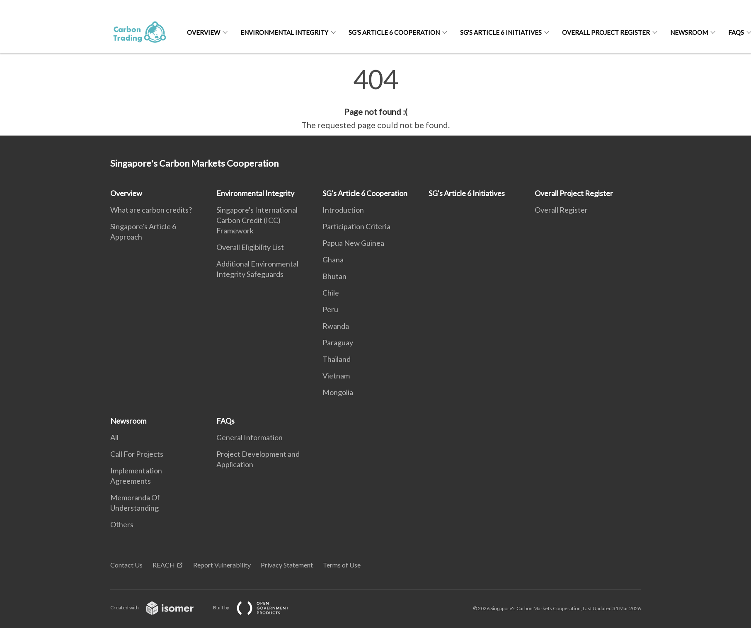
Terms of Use (342, 565)
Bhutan (334, 276)
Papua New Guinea (353, 242)
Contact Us (126, 565)
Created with (158, 607)
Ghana (333, 259)
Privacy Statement (287, 565)
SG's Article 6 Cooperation (394, 32)
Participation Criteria (356, 226)
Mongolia (337, 392)
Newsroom (689, 32)
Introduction (343, 209)
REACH (164, 565)
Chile (330, 292)
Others (121, 524)
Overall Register (561, 209)
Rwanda (335, 325)
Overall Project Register (606, 32)
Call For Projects (136, 453)
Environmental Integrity (284, 32)
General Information (249, 437)
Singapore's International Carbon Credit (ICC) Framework (257, 220)
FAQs (225, 420)
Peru (330, 309)
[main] (375, 98)
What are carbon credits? (151, 209)
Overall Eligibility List (250, 247)
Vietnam (336, 375)
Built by (257, 607)
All (114, 437)
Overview (203, 32)
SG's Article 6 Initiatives (501, 32)
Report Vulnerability (222, 565)
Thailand (336, 359)
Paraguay (337, 342)
